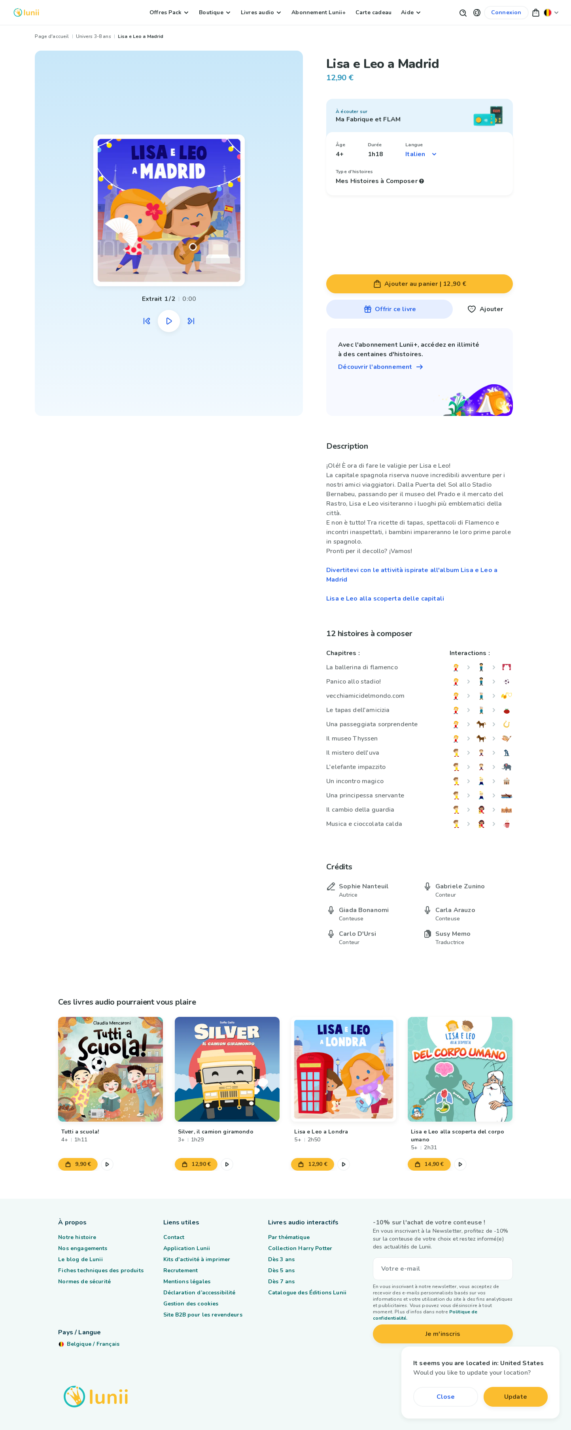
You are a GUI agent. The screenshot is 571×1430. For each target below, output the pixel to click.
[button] (477, 12)
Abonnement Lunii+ (318, 12)
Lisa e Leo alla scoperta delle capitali (385, 598)
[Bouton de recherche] (463, 12)
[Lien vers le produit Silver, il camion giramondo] (227, 1069)
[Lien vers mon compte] (506, 12)
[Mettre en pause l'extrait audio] (169, 321)
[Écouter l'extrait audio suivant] (191, 321)
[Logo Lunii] (26, 12)
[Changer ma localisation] (551, 12)
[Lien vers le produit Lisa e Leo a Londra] (343, 1069)
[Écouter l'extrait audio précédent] (146, 321)
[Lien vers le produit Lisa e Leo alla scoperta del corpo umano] (460, 1069)
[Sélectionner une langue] (421, 154)
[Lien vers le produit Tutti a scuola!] (110, 1069)
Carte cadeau (373, 12)
